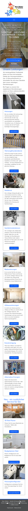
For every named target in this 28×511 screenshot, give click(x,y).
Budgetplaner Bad (14, 462)
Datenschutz (17, 508)
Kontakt (14, 63)
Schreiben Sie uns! (12, 503)
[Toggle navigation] (14, 19)
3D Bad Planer (14, 431)
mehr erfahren (14, 131)
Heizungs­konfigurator (14, 492)
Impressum (10, 508)
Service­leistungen (14, 60)
